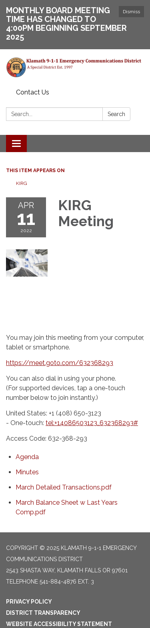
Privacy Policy (29, 601)
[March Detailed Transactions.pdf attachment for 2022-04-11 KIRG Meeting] (64, 487)
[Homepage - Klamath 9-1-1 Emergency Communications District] (75, 67)
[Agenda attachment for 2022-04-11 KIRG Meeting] (27, 457)
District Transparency (43, 613)
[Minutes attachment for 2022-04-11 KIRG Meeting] (27, 472)
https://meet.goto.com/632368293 (59, 363)
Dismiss (131, 11)
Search (116, 114)
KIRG (21, 183)
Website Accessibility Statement (59, 624)
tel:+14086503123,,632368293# (92, 423)
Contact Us (32, 92)
